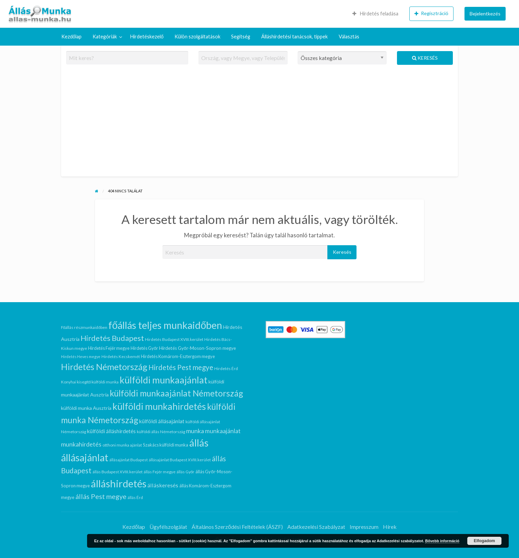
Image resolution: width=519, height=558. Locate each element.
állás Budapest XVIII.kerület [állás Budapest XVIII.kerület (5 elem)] (118, 471)
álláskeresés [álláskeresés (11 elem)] (162, 485)
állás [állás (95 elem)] (198, 443)
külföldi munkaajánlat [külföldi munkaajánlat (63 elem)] (163, 379)
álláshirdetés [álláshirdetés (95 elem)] (118, 483)
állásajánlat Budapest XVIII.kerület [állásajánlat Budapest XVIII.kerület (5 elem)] (180, 459)
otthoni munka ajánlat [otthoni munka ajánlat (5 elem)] (122, 445)
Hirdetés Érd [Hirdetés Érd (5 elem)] (226, 368)
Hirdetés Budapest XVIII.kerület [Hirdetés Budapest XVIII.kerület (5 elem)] (174, 339)
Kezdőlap (71, 36)
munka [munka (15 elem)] (195, 431)
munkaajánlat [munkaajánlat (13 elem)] (223, 431)
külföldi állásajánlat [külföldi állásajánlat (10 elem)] (161, 421)
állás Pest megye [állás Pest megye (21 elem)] (100, 496)
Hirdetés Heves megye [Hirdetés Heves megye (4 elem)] (80, 356)
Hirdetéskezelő (147, 36)
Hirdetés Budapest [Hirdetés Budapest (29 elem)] (112, 338)
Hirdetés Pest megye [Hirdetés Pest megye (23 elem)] (180, 367)
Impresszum (364, 526)
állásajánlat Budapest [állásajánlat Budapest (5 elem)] (128, 459)
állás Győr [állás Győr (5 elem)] (186, 471)
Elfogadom (484, 540)
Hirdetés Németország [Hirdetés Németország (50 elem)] (104, 366)
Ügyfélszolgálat (168, 526)
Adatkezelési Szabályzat (316, 526)
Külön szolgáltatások (197, 36)
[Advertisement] (259, 123)
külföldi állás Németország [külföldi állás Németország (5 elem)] (161, 431)
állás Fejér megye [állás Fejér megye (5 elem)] (160, 471)
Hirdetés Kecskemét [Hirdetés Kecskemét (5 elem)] (120, 356)
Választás (349, 36)
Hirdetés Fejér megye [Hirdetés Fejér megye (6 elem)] (109, 348)
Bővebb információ (442, 541)
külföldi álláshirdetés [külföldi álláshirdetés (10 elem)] (111, 431)
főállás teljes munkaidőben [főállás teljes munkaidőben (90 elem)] (165, 325)
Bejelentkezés (485, 13)
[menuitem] (375, 14)
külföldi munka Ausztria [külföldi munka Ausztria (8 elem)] (86, 408)
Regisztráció (431, 13)
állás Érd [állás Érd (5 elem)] (135, 497)
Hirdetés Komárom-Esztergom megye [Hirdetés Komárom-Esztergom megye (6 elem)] (178, 356)
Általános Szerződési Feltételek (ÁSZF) (237, 526)
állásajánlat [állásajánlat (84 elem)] (84, 457)
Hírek (390, 526)
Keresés (425, 58)
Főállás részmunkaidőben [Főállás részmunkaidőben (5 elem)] (84, 327)
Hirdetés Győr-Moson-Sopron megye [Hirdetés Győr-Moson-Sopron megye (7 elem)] (197, 348)
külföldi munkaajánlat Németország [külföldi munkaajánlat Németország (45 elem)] (176, 393)
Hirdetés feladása (375, 13)
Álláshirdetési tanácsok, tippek (294, 36)
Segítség (240, 36)
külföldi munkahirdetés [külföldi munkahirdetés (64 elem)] (159, 406)
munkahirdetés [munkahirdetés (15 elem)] (81, 444)
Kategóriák (105, 36)
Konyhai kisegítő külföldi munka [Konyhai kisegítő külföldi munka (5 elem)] (90, 381)
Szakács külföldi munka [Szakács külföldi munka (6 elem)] (165, 445)
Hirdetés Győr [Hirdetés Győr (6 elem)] (144, 348)
